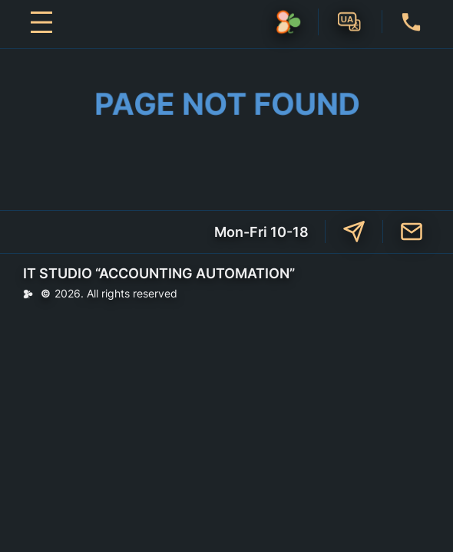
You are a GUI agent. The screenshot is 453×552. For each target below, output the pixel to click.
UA (350, 20)
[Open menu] (41, 22)
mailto (411, 231)
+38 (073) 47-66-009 (411, 21)
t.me (353, 231)
